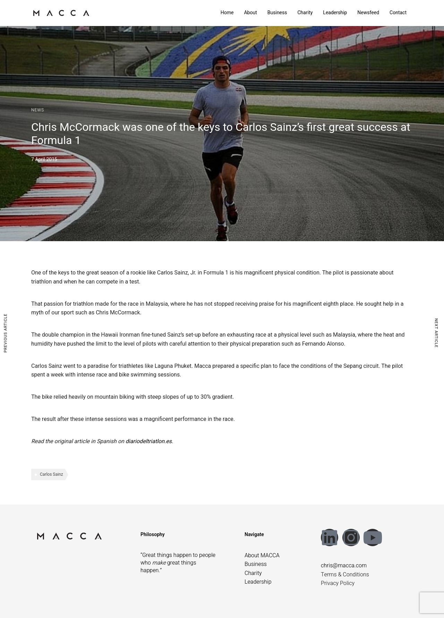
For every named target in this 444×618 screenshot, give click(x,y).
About (250, 12)
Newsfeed (368, 12)
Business (277, 12)
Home (227, 12)
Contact (398, 12)
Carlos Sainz (51, 474)
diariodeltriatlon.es (149, 441)
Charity (305, 12)
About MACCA (262, 555)
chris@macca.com (344, 565)
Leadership (335, 12)
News (37, 110)
